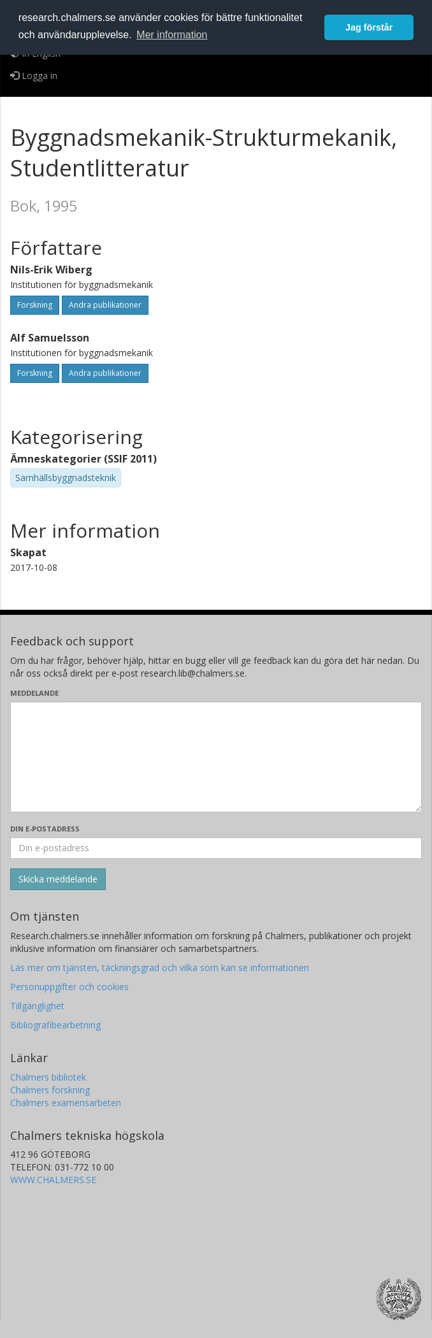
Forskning (34, 304)
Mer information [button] (171, 34)
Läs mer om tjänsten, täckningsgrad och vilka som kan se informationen (159, 967)
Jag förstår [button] (368, 27)
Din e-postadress (45, 828)
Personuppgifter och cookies (69, 987)
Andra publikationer (105, 304)
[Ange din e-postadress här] (216, 848)
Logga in (33, 75)
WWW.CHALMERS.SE (53, 1180)
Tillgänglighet (37, 1006)
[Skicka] (58, 879)
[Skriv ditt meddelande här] (216, 756)
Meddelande (34, 693)
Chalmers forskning (50, 1090)
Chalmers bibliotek (48, 1077)
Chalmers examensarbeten (65, 1103)
